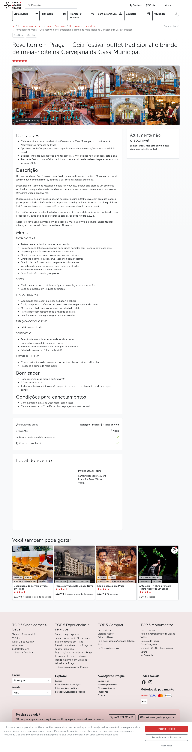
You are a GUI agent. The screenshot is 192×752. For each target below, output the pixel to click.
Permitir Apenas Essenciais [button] (166, 737)
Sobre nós (103, 681)
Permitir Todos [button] (166, 728)
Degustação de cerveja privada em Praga (31, 587)
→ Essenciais (147, 655)
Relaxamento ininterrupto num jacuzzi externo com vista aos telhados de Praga (71, 660)
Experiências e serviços (68, 684)
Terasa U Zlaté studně (23, 634)
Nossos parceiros (107, 684)
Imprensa (103, 691)
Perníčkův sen (105, 630)
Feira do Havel (105, 637)
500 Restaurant (20, 648)
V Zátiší (16, 638)
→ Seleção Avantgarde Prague (71, 667)
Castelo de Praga (150, 641)
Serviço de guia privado (67, 634)
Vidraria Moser (106, 633)
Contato (102, 695)
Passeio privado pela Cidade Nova (74, 585)
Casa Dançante (149, 644)
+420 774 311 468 (122, 717)
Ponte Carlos (148, 630)
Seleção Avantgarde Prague (70, 691)
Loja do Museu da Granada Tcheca (116, 641)
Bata (100, 644)
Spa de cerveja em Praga (110, 585)
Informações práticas (66, 688)
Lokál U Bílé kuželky (23, 641)
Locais (58, 681)
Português (20, 680)
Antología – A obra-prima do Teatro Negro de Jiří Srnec (155, 587)
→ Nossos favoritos (22, 652)
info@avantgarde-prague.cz (157, 717)
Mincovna (17, 645)
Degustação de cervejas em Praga (73, 652)
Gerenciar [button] (166, 745)
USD (16, 692)
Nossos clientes (106, 688)
